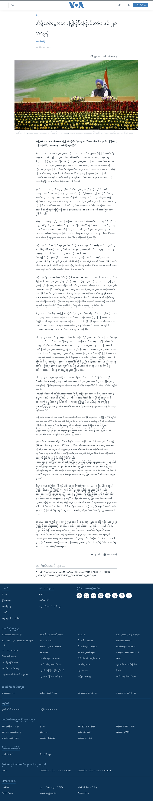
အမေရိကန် (6, 606)
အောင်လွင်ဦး (41, 41)
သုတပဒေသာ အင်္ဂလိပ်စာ (126, 693)
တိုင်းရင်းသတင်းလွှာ (124, 640)
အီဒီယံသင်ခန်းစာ (9, 693)
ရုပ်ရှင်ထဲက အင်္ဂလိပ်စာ (87, 693)
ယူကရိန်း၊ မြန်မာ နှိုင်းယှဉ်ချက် (52, 670)
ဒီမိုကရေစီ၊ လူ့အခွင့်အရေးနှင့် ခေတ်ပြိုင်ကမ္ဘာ (17, 642)
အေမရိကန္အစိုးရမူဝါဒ (48, 793)
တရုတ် (4, 612)
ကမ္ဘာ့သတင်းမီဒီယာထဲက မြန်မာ (15, 674)
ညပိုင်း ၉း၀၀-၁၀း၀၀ (48, 709)
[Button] (95, 56)
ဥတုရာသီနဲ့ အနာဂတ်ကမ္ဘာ (50, 646)
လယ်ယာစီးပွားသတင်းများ (50, 664)
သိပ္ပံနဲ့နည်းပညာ (46, 640)
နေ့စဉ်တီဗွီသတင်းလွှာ (10, 726)
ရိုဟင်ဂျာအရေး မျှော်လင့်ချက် (128, 634)
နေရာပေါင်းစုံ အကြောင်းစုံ (126, 664)
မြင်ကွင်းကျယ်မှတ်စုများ (87, 646)
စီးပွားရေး (40, 15)
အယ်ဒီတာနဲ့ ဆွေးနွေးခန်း (12, 634)
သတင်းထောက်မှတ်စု (10, 668)
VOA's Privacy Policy (87, 787)
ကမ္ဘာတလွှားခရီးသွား (86, 652)
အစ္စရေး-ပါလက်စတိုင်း (11, 618)
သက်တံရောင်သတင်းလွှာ (126, 676)
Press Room (7, 793)
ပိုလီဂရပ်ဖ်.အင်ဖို (85, 732)
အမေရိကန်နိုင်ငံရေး (10, 662)
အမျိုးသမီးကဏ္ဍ (84, 676)
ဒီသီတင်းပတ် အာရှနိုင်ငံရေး (89, 658)
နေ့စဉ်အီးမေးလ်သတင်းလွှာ (50, 606)
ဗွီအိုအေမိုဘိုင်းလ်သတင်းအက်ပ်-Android (94, 770)
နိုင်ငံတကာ (6, 600)
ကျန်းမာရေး (83, 670)
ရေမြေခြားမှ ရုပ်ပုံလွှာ (86, 726)
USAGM (5, 787)
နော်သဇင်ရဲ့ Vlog (123, 732)
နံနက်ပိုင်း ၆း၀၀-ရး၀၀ (11, 709)
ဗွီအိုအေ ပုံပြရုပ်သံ (85, 738)
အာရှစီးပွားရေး (84, 664)
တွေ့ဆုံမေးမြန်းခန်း (47, 738)
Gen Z (118, 658)
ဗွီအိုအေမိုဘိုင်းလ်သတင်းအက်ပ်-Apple (55, 770)
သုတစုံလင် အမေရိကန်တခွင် (127, 652)
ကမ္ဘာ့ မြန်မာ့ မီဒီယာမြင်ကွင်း (51, 634)
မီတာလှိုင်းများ (45, 754)
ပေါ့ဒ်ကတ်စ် (44, 600)
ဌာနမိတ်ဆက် (7, 754)
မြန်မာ (4, 594)
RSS (41, 594)
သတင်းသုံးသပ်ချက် (10, 650)
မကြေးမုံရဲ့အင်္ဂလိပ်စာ (48, 693)
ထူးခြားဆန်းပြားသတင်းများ (51, 676)
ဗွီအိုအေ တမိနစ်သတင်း (125, 726)
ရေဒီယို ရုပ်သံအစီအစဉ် (11, 732)
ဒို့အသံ (118, 670)
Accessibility (83, 793)
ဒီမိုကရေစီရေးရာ (9, 656)
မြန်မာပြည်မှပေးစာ (85, 640)
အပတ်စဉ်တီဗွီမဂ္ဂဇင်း (10, 738)
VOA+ (4, 770)
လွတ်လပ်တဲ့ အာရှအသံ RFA (51, 787)
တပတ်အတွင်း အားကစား (50, 658)
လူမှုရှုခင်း (81, 634)
